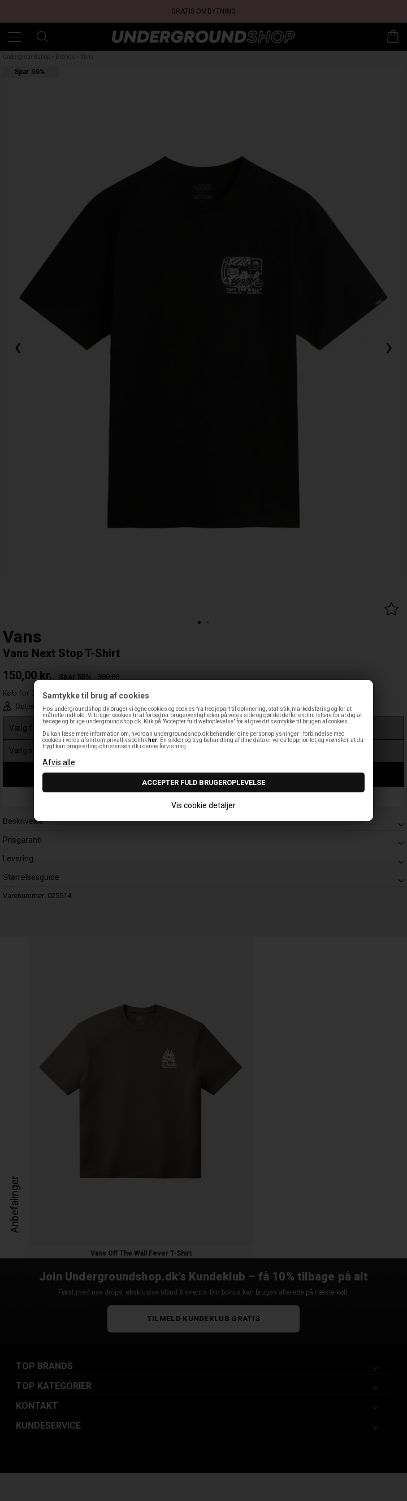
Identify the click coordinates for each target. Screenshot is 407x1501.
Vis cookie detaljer (203, 805)
